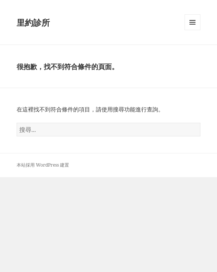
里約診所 (33, 22)
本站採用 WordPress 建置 (43, 165)
